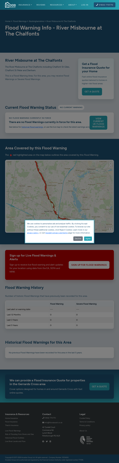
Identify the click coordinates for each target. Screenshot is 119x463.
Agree (88, 238)
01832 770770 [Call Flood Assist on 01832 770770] (104, 5)
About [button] (72, 5)
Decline (78, 238)
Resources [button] (57, 5)
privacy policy (32, 233)
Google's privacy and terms (56, 233)
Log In (84, 5)
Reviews (40, 5)
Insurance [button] (25, 5)
